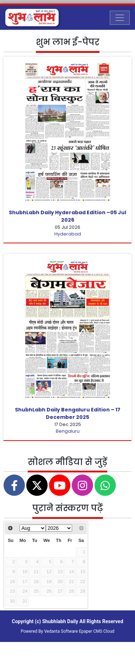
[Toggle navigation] (120, 18)
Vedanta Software (61, 631)
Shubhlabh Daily (60, 621)
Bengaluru (68, 431)
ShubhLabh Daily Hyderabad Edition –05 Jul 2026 (67, 216)
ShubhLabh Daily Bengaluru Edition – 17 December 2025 (67, 413)
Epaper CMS (90, 631)
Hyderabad (67, 234)
